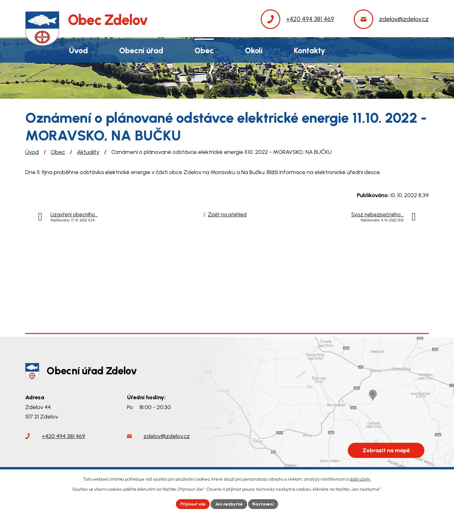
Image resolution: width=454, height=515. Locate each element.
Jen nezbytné (229, 503)
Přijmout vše (192, 503)
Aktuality (88, 152)
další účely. (360, 479)
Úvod (32, 152)
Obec (58, 152)
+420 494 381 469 (63, 437)
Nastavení (265, 503)
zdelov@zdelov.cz (166, 437)
